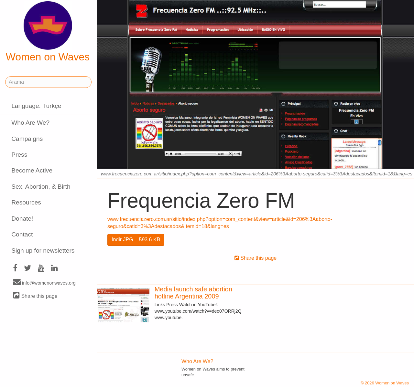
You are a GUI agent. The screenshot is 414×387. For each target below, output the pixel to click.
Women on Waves (48, 32)
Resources (26, 202)
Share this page (35, 295)
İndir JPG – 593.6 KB (136, 239)
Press (19, 154)
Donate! (22, 218)
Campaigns (27, 138)
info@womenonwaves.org (44, 282)
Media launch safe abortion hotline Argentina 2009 (193, 293)
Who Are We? (30, 122)
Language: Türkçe (36, 105)
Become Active (31, 170)
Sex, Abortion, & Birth (40, 186)
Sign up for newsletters (42, 250)
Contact (22, 234)
